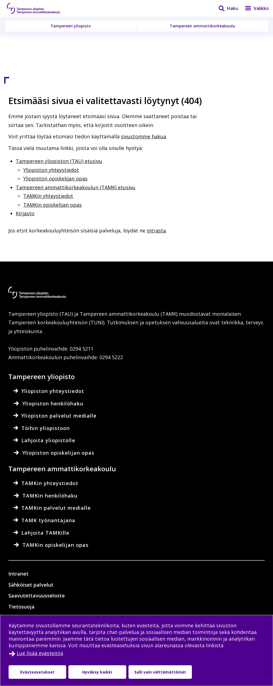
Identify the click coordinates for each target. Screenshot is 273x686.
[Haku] (225, 8)
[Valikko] (253, 8)
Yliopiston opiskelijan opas (55, 178)
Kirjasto (25, 213)
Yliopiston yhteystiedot (51, 170)
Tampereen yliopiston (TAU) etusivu (59, 161)
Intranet (18, 573)
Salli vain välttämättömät (160, 672)
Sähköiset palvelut (30, 584)
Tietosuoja (21, 606)
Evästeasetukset (37, 672)
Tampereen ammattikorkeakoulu (202, 26)
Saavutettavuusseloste (36, 595)
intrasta (156, 230)
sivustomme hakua (143, 136)
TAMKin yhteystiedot (48, 196)
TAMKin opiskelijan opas (52, 204)
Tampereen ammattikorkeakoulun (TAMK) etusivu (75, 187)
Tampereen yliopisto (70, 26)
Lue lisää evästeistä (40, 653)
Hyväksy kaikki (97, 672)
